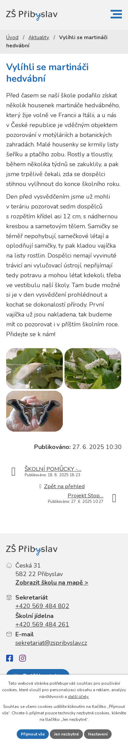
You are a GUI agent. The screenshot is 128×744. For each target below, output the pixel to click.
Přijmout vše (33, 734)
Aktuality (38, 37)
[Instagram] (22, 658)
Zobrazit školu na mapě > (51, 582)
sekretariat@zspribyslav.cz (51, 643)
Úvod (12, 37)
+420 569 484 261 (42, 624)
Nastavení (98, 734)
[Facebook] (9, 658)
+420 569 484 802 (42, 606)
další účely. (78, 696)
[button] (116, 14)
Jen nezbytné (66, 734)
